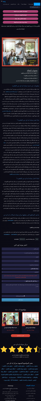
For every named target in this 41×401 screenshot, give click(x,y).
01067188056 (10, 220)
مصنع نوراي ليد (12, 377)
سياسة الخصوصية (13, 4)
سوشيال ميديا (23, 4)
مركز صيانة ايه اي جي (6, 111)
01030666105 (7, 234)
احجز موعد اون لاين (6, 4)
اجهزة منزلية (30, 4)
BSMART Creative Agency (24, 377)
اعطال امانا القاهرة (23, 371)
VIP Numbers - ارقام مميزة (11, 380)
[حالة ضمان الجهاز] (20, 281)
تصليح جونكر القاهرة (33, 369)
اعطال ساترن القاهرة (28, 374)
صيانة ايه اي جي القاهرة (19, 86)
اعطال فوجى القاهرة (13, 371)
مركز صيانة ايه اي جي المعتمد (11, 91)
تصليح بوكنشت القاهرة (19, 366)
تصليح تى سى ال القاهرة (32, 366)
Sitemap (10, 386)
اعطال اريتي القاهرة (10, 369)
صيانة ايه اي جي (37, 4)
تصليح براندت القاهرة (7, 366)
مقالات (18, 4)
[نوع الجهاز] (20, 268)
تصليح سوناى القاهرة (22, 369)
